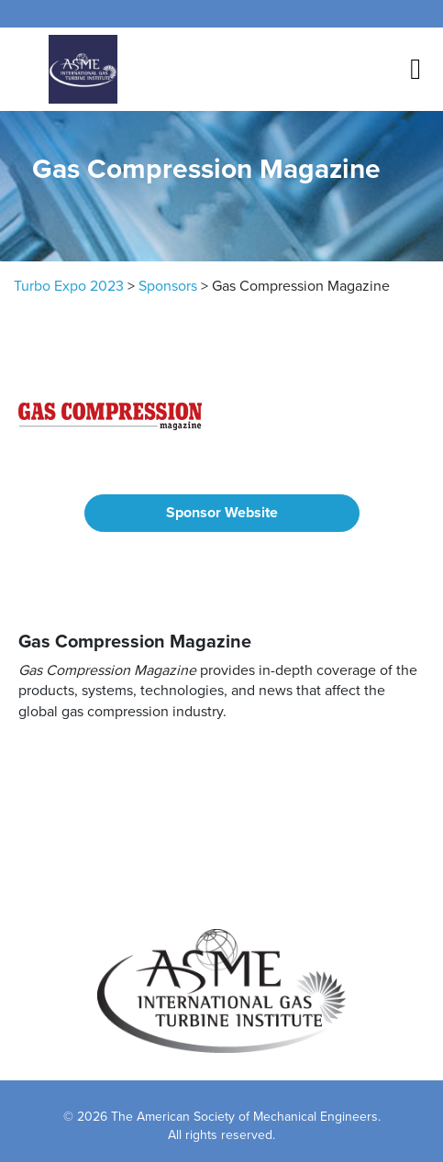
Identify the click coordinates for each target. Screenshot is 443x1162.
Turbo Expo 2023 (69, 286)
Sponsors (167, 286)
